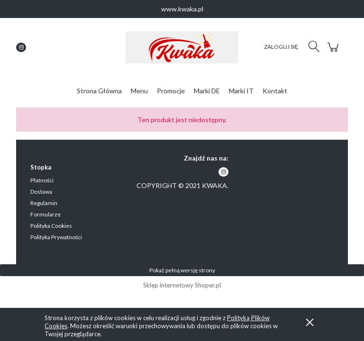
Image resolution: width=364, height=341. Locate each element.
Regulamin (43, 202)
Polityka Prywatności (56, 237)
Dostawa (41, 191)
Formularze (45, 214)
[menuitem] (99, 90)
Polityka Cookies (51, 225)
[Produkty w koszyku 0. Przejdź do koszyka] (334, 52)
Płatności (42, 180)
